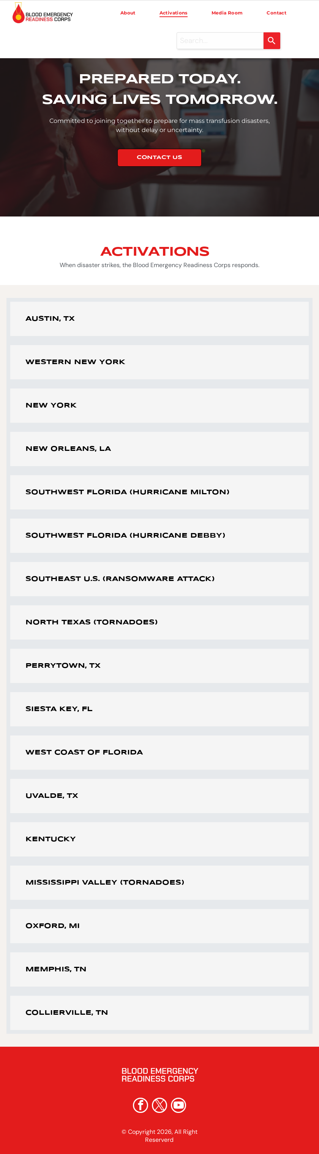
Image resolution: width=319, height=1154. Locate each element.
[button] (159, 319)
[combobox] (220, 40)
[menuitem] (128, 13)
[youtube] (178, 1106)
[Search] (272, 40)
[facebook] (140, 1106)
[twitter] (159, 1106)
